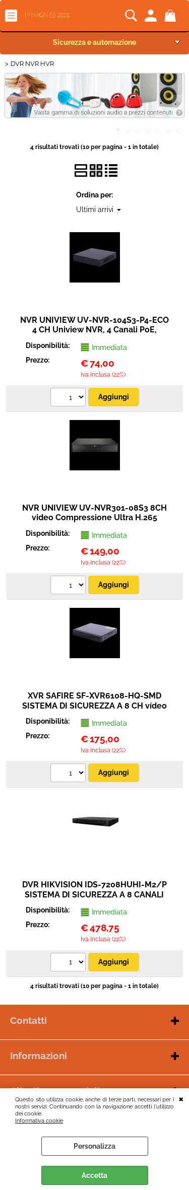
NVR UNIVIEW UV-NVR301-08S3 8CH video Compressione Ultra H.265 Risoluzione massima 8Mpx (94, 517)
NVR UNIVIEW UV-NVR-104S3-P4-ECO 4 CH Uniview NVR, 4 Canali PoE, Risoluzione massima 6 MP (94, 329)
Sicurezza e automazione (94, 42)
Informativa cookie (39, 1120)
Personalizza (94, 1146)
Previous (11, 103)
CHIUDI (181, 1098)
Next (177, 103)
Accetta (94, 1175)
